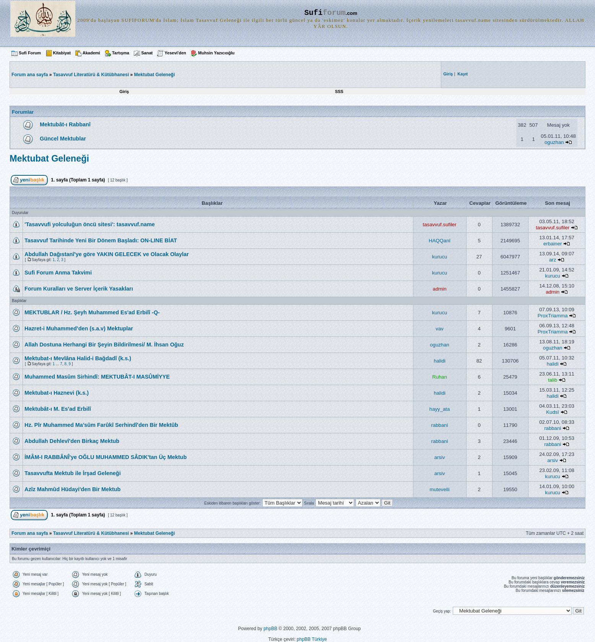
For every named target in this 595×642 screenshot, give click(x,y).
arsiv (439, 457)
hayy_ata (439, 409)
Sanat (147, 53)
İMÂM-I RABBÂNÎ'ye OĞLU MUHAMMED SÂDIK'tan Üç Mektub (105, 457)
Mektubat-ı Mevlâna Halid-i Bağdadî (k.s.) (77, 358)
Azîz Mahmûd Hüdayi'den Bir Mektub (72, 489)
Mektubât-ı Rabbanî (65, 124)
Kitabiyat (61, 53)
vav (440, 329)
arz (552, 260)
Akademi (91, 53)
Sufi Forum (30, 53)
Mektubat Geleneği (154, 74)
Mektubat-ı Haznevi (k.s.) (56, 393)
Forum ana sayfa (29, 533)
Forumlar (23, 112)
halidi (439, 361)
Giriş (124, 91)
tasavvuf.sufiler (440, 224)
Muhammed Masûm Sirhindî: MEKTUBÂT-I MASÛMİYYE (97, 377)
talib (552, 380)
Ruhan (439, 377)
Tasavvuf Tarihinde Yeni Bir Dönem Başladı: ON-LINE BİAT (100, 240)
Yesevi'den (175, 53)
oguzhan (554, 142)
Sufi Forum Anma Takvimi (58, 273)
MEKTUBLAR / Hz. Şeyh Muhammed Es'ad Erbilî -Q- (92, 312)
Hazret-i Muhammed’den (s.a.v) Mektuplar (78, 328)
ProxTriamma (553, 316)
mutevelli (440, 489)
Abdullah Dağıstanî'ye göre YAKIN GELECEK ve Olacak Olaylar (106, 254)
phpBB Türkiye (312, 639)
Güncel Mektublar (63, 139)
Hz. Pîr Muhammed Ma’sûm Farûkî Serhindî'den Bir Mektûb (101, 425)
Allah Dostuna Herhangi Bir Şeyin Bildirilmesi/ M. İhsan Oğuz (104, 344)
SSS (339, 91)
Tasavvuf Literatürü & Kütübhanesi (91, 74)
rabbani (439, 425)
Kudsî (552, 412)
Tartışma (120, 53)
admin (440, 289)
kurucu (439, 257)
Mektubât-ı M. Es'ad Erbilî (57, 409)
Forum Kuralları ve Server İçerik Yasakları (78, 289)
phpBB (270, 628)
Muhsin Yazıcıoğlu (216, 53)
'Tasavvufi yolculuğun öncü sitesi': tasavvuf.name (89, 224)
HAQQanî (439, 240)
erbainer (552, 244)
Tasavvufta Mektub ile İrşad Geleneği (72, 473)
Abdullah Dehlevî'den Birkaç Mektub (71, 441)
